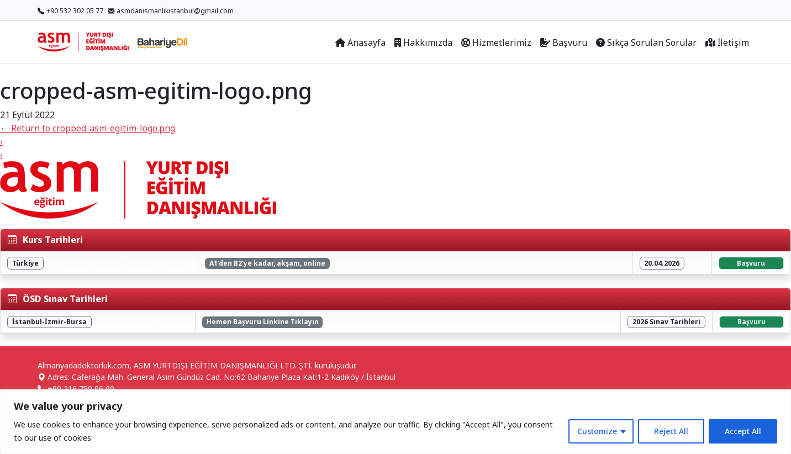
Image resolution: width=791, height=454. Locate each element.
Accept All (743, 431)
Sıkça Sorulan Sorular (646, 42)
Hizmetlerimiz (496, 42)
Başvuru (563, 42)
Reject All (671, 431)
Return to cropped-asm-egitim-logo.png (87, 128)
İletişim (727, 42)
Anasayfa (360, 42)
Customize (597, 431)
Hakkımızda (423, 42)
